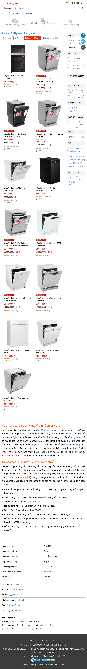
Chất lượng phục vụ (10, 577)
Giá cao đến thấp (50, 38)
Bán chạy (7, 38)
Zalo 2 (83, 41)
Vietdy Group (75, 437)
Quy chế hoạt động (9, 561)
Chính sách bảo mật (10, 556)
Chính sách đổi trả (9, 551)
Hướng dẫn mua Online (11, 572)
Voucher (47, 572)
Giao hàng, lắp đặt (9, 567)
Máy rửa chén (48, 430)
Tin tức (47, 551)
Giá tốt (18, 38)
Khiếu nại (48, 567)
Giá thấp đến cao (32, 38)
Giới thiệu (48, 546)
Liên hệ (47, 577)
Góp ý (46, 561)
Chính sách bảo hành (10, 546)
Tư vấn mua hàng (51, 556)
